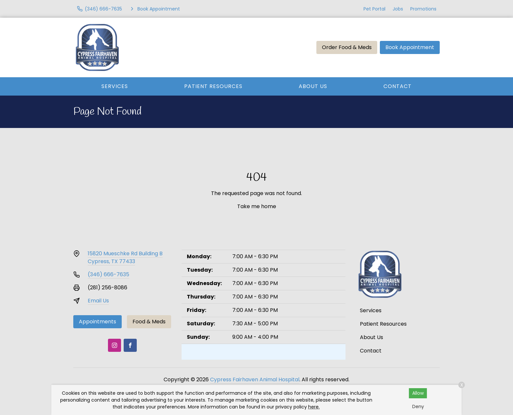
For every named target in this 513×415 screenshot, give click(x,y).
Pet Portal (374, 9)
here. (314, 407)
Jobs (398, 9)
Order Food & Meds (347, 47)
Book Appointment (409, 47)
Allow (418, 393)
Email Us (98, 300)
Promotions (423, 9)
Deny (418, 406)
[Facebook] (130, 345)
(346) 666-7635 (108, 274)
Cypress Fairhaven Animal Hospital (254, 379)
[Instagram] (114, 345)
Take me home (256, 206)
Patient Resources (213, 86)
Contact (397, 86)
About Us (313, 86)
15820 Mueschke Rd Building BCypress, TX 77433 (125, 257)
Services (114, 86)
